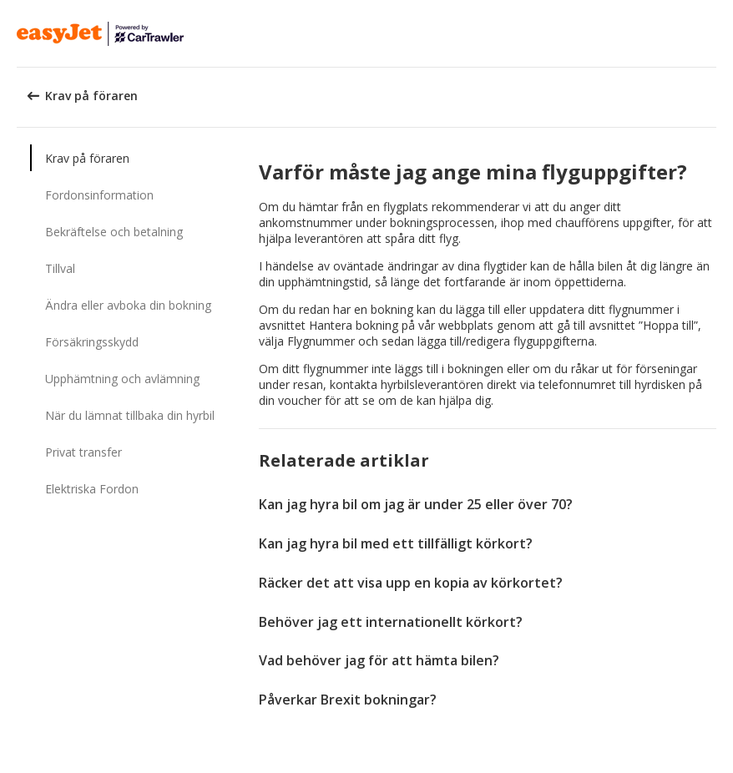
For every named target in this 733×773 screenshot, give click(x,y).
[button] (714, 33)
